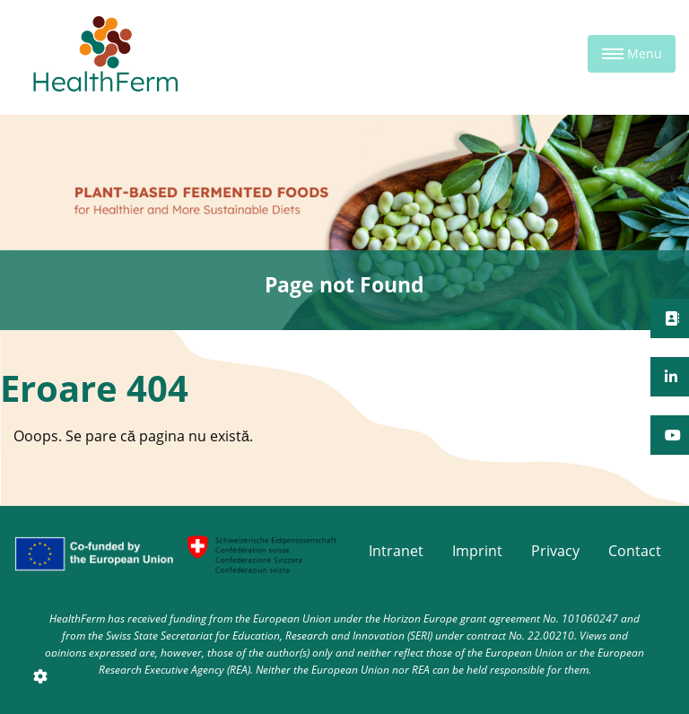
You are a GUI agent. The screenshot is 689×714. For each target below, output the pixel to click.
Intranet (396, 551)
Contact (634, 551)
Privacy (555, 551)
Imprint (477, 551)
